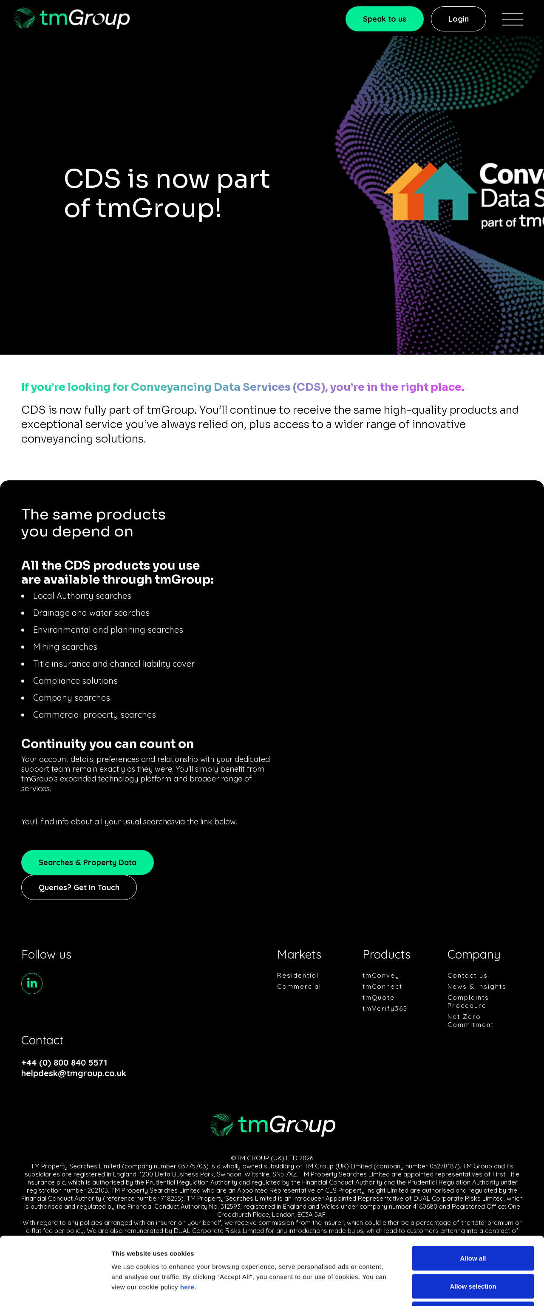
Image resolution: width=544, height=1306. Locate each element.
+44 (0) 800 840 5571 (64, 1062)
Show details (446, 1289)
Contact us (468, 975)
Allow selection (473, 1222)
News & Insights (477, 986)
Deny (473, 1250)
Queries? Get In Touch (79, 887)
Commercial (299, 986)
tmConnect (382, 986)
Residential (298, 975)
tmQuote (379, 997)
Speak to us (384, 19)
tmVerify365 (385, 1008)
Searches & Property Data (87, 862)
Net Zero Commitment (471, 1021)
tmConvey (381, 975)
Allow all (473, 1194)
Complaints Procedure (468, 1001)
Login (458, 19)
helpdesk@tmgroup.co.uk (73, 1073)
